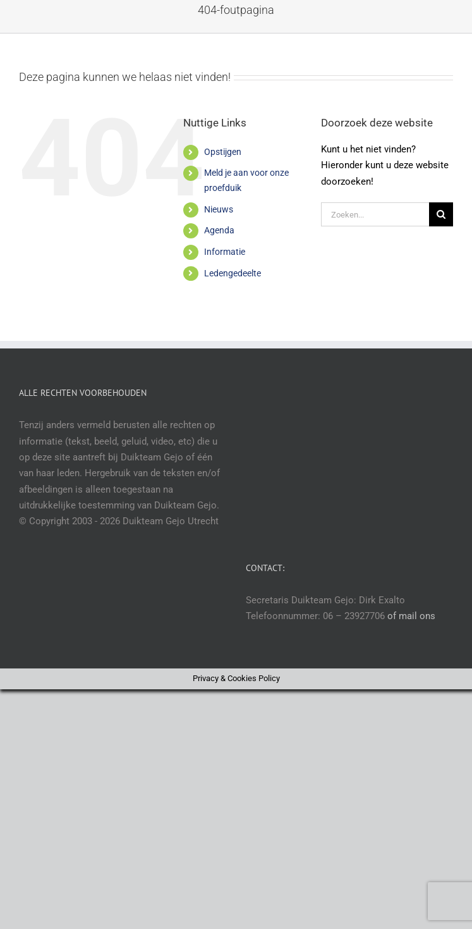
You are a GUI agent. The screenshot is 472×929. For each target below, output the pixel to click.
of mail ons (411, 616)
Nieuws (218, 209)
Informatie (224, 252)
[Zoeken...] (375, 214)
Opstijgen (222, 152)
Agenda (219, 230)
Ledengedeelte (232, 273)
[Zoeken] (441, 214)
